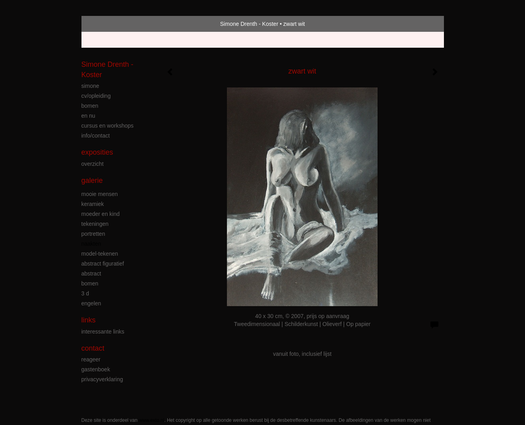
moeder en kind (100, 214)
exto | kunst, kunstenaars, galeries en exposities (103, 24)
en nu (88, 116)
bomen (90, 106)
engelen (91, 303)
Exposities (97, 152)
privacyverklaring (102, 379)
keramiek (92, 204)
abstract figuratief (102, 263)
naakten (91, 244)
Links (88, 320)
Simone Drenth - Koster (249, 24)
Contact (93, 348)
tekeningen (95, 224)
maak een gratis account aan (159, 40)
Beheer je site (98, 40)
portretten (93, 234)
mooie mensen (99, 194)
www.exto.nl (151, 420)
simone (90, 86)
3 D (85, 293)
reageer (91, 359)
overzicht (92, 164)
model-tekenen (99, 253)
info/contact (95, 135)
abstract (91, 273)
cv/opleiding (96, 96)
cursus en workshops (107, 125)
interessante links (102, 331)
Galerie (92, 180)
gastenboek (95, 369)
